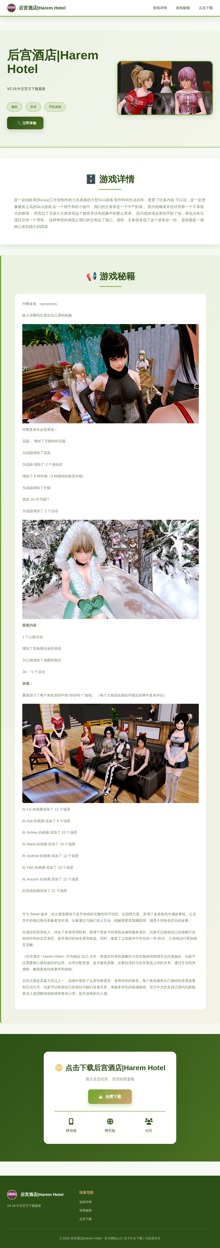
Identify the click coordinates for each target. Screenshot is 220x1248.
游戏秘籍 (183, 8)
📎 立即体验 (26, 123)
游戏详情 (160, 8)
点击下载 (206, 8)
